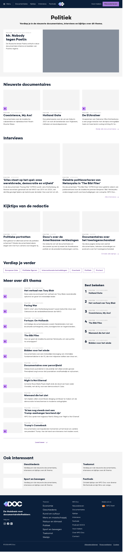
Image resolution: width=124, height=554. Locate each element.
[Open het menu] (7, 4)
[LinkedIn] (11, 523)
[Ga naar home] (61, 4)
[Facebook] (8, 523)
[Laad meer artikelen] (41, 442)
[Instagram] (4, 523)
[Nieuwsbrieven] (111, 4)
